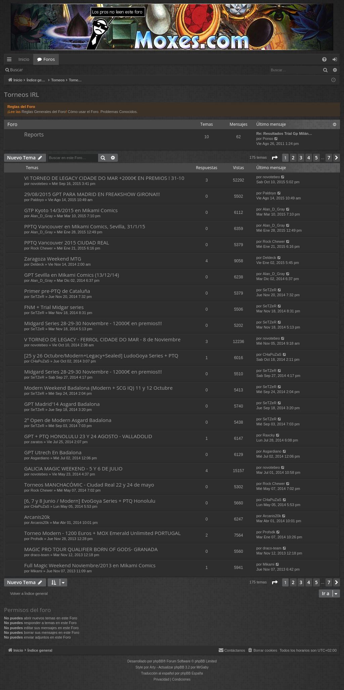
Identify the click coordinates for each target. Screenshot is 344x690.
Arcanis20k (37, 516)
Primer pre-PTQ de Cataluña (57, 291)
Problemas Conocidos (118, 112)
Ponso (268, 139)
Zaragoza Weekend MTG (52, 258)
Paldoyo (37, 200)
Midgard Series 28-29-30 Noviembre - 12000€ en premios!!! (93, 323)
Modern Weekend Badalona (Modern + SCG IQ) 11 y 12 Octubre (98, 387)
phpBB (158, 661)
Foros (49, 59)
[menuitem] (324, 59)
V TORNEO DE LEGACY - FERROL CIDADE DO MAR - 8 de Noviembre (102, 339)
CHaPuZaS (40, 361)
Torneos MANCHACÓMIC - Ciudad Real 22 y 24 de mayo (89, 484)
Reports (34, 134)
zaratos (37, 442)
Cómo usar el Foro (83, 112)
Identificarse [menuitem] (336, 60)
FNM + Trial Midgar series (54, 307)
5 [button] (316, 157)
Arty (153, 667)
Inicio (23, 59)
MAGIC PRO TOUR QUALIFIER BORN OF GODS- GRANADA (91, 549)
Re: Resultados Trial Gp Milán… (284, 133)
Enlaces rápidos (10, 60)
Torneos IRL (21, 94)
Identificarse (44, 70)
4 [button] (308, 157)
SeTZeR (37, 297)
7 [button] (329, 157)
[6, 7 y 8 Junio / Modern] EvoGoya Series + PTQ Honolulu (90, 500)
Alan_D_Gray (42, 216)
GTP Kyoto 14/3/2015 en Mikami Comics (71, 210)
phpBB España (191, 673)
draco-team (40, 555)
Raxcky (269, 435)
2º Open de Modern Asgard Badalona (67, 420)
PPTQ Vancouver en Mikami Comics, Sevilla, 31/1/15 (84, 226)
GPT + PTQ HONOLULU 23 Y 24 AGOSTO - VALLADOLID (88, 436)
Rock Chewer (42, 248)
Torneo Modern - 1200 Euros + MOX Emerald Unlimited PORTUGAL (102, 533)
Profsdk (37, 539)
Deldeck (37, 264)
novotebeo (39, 184)
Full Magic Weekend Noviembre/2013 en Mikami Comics (90, 565)
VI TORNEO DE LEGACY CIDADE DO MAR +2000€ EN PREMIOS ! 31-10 (104, 178)
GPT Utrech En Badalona (53, 452)
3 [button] (301, 157)
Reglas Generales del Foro (44, 112)
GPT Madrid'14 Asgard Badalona (62, 403)
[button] (274, 158)
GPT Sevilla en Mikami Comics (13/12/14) (71, 274)
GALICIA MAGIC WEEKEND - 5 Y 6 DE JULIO (73, 468)
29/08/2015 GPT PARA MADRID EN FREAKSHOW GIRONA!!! (92, 194)
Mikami (36, 571)
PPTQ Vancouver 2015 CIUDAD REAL (66, 242)
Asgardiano (40, 458)
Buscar (16, 70)
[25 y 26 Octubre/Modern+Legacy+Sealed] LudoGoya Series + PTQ (101, 355)
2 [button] (293, 157)
